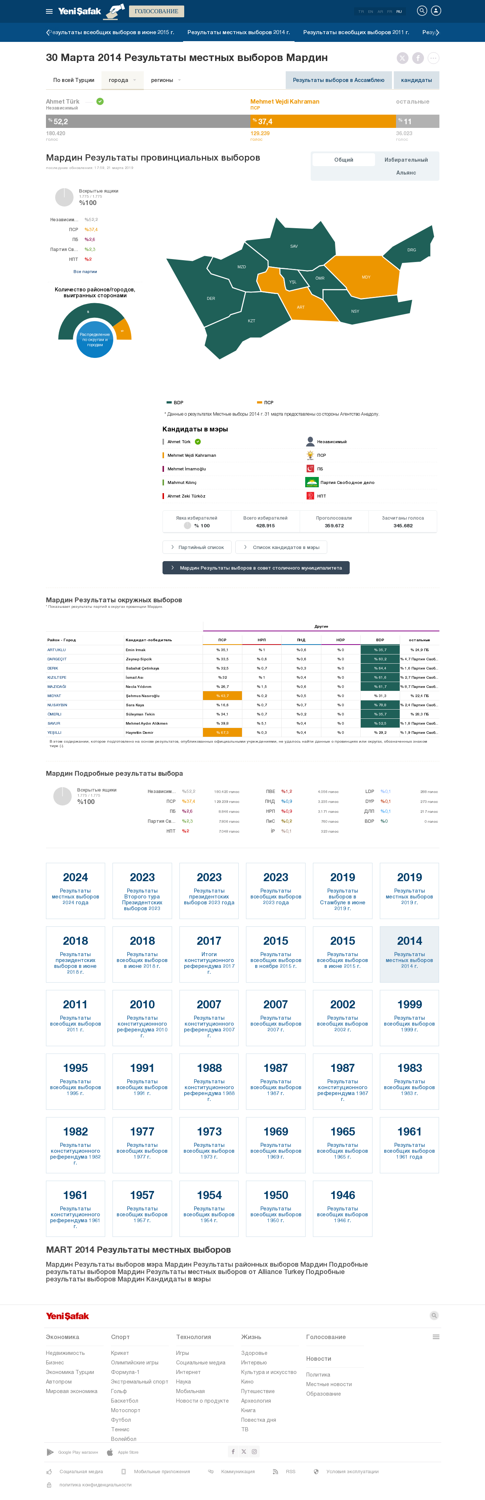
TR (361, 11)
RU (399, 11)
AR (380, 11)
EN (370, 11)
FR (389, 11)
